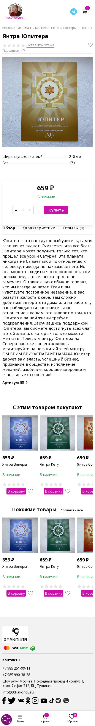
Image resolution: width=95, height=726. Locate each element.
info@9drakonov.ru (18, 692)
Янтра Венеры (14, 464)
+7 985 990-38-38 (16, 674)
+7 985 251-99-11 (16, 668)
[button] (6, 719)
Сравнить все (71, 510)
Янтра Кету (49, 464)
